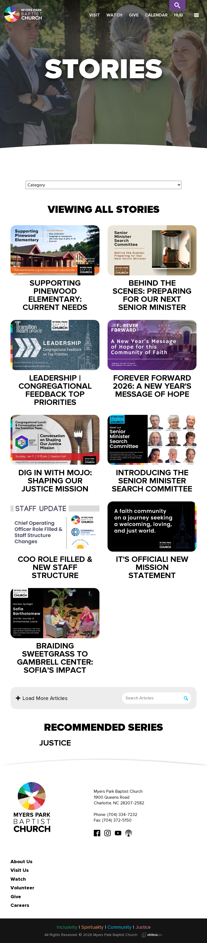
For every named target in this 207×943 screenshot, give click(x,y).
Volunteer (22, 887)
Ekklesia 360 (152, 935)
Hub (178, 15)
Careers (20, 905)
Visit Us (20, 870)
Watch (114, 15)
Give (134, 15)
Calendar (156, 15)
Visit (94, 15)
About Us (21, 861)
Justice (55, 743)
